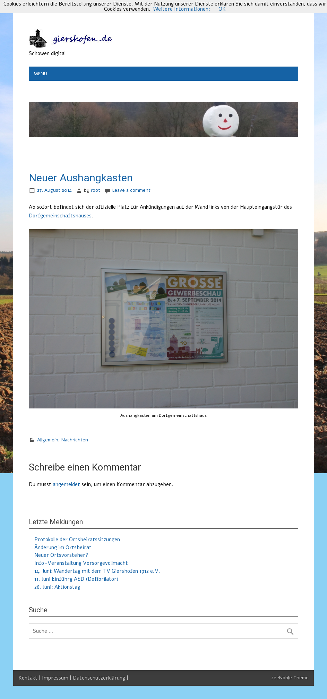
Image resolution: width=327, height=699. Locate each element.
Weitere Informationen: (181, 9)
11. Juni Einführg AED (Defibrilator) (76, 579)
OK (222, 9)
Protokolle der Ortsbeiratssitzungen (77, 539)
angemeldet (66, 484)
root (95, 190)
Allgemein (47, 440)
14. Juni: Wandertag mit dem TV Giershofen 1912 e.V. (97, 571)
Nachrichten (74, 440)
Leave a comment (131, 190)
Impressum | (57, 677)
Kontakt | (30, 677)
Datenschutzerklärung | (100, 677)
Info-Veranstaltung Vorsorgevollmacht (81, 563)
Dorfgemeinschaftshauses (60, 215)
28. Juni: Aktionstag (57, 587)
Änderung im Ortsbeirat (63, 547)
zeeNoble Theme (290, 677)
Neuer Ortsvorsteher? (61, 555)
